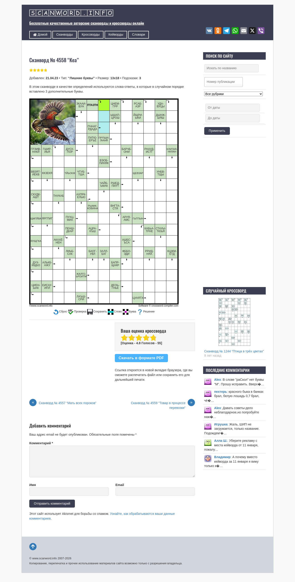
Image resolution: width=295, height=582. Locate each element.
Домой (40, 34)
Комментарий (41, 443)
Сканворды (64, 34)
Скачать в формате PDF (141, 358)
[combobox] (223, 82)
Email (120, 485)
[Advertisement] (234, 212)
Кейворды (115, 34)
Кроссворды (91, 34)
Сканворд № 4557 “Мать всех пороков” (62, 403)
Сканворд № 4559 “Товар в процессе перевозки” (163, 405)
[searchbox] (225, 82)
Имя (32, 485)
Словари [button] (138, 34)
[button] (60, 312)
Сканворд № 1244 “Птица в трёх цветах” (234, 351)
